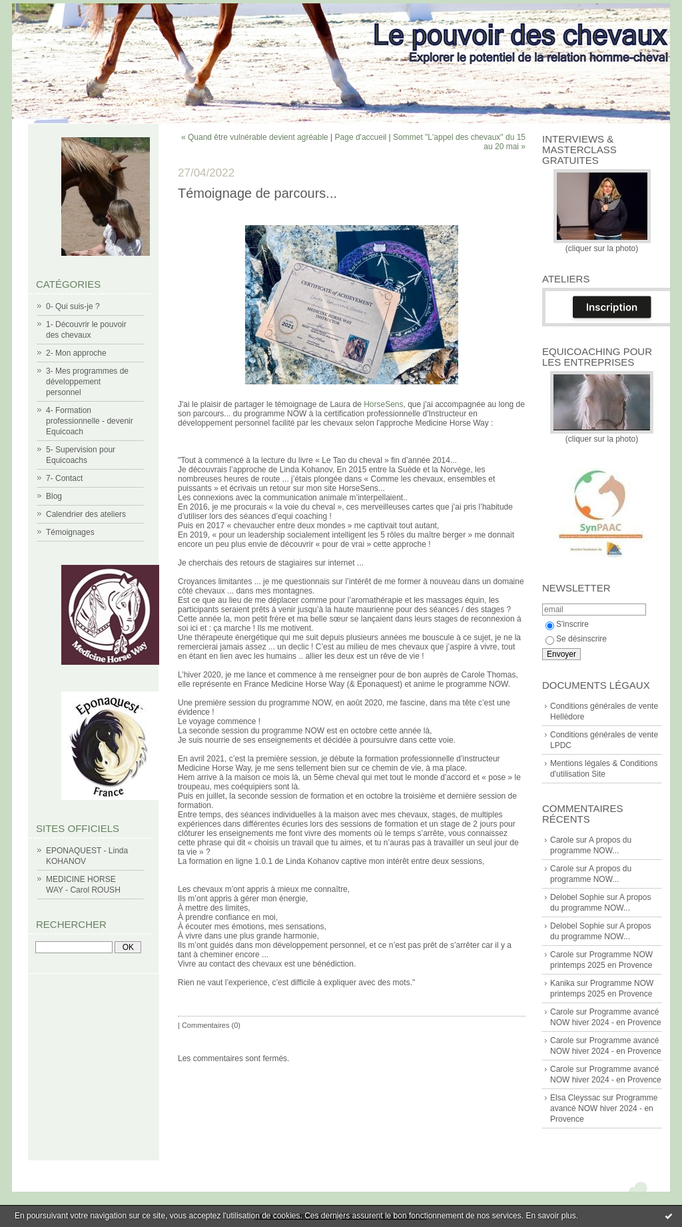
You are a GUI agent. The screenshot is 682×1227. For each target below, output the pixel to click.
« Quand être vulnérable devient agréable (254, 137)
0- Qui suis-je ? (73, 306)
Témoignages (70, 532)
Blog (54, 496)
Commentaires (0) (211, 1025)
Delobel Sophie (577, 897)
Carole (561, 840)
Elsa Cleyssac (575, 1097)
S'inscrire (567, 624)
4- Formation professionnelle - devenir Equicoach (89, 421)
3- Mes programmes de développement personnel (87, 381)
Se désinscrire (576, 638)
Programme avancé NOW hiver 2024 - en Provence (603, 1108)
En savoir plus (550, 1215)
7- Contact (64, 478)
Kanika (562, 983)
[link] (383, 404)
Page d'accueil (361, 137)
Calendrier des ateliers (86, 514)
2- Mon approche (76, 353)
